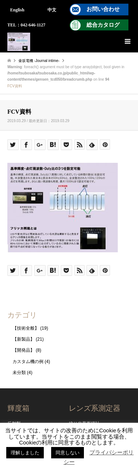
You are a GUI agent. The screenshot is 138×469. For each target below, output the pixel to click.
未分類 (19, 372)
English (17, 9)
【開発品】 (24, 350)
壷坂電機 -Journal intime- (39, 61)
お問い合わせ (103, 9)
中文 (51, 9)
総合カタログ (103, 25)
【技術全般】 (26, 328)
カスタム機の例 (28, 361)
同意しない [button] (67, 452)
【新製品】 (24, 339)
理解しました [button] (25, 452)
